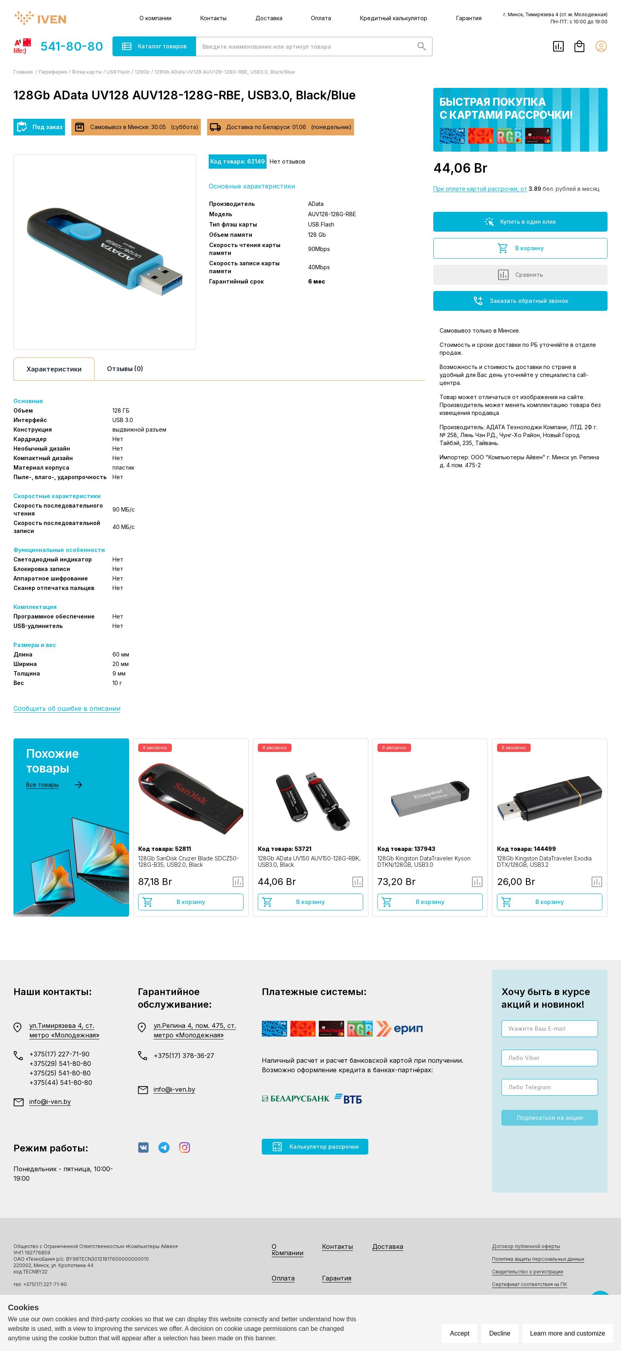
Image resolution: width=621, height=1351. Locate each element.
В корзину (520, 248)
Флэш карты (87, 72)
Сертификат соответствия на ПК (529, 1284)
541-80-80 (58, 46)
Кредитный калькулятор (393, 18)
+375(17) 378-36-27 (184, 1056)
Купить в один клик (520, 221)
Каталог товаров (154, 46)
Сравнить (520, 274)
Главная (23, 72)
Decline (499, 1333)
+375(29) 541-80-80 (60, 1063)
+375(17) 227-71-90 (59, 1054)
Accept (459, 1333)
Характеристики (54, 369)
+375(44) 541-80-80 (60, 1083)
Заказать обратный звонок (520, 300)
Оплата (321, 18)
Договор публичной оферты (526, 1246)
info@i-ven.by (50, 1102)
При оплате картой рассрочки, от (480, 188)
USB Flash (118, 72)
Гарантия (469, 18)
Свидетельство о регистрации (527, 1272)
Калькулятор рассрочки (315, 1147)
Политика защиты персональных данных (538, 1259)
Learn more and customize (567, 1333)
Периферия (53, 72)
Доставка (268, 18)
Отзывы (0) (125, 369)
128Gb (142, 72)
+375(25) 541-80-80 (60, 1073)
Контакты (213, 18)
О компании (155, 18)
